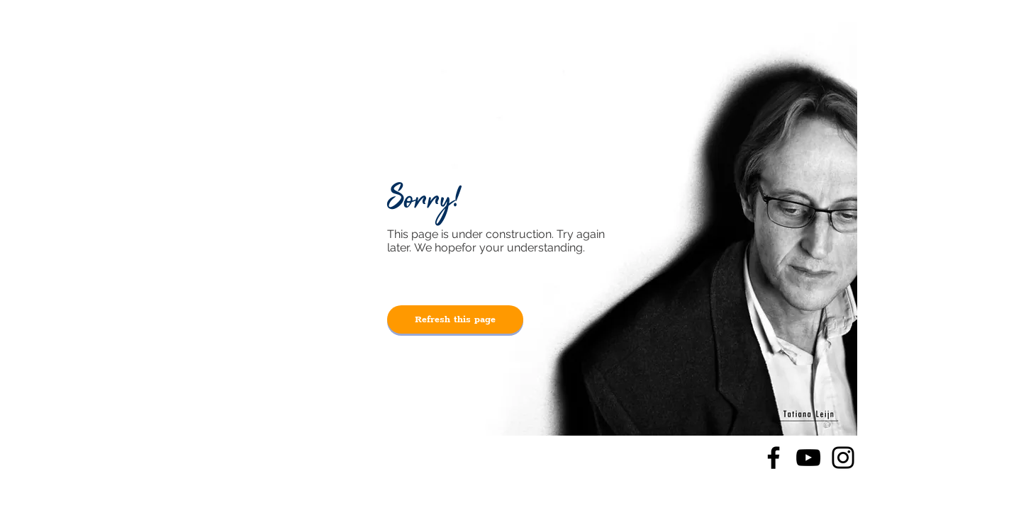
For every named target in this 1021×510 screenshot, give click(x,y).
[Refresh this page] (455, 319)
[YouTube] (808, 457)
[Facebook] (773, 457)
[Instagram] (843, 457)
